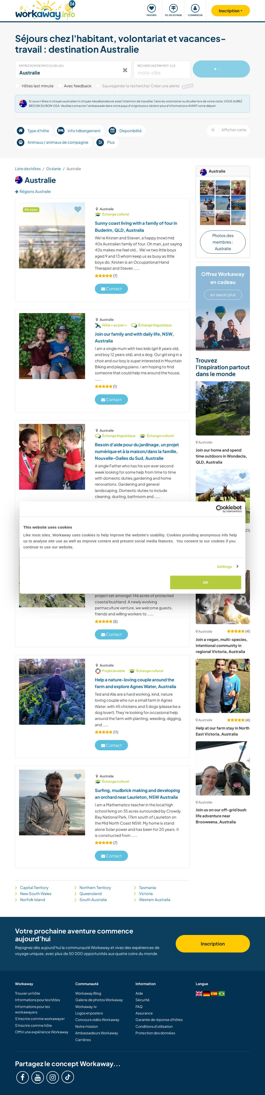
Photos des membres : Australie (223, 242)
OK (206, 582)
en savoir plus (223, 294)
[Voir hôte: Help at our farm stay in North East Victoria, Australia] (223, 686)
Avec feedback (77, 85)
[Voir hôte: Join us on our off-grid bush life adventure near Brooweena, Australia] (223, 768)
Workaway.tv (86, 1006)
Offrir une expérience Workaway (42, 1032)
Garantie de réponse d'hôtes (159, 1019)
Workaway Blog (88, 993)
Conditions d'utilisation (154, 1026)
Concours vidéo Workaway (97, 1019)
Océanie (53, 168)
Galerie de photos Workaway (99, 999)
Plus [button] (105, 142)
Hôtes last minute (37, 85)
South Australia (93, 899)
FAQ (139, 1006)
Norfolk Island (32, 899)
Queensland (91, 893)
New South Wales (35, 893)
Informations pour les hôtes (37, 999)
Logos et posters (89, 1013)
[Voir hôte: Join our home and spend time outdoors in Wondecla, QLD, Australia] (223, 408)
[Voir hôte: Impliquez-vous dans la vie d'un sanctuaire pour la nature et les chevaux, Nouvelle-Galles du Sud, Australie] (223, 496)
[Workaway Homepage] (45, 9)
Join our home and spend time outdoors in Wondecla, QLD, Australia (221, 456)
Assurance (144, 1013)
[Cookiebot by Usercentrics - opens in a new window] (220, 509)
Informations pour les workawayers (32, 1009)
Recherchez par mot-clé (156, 65)
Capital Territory (34, 887)
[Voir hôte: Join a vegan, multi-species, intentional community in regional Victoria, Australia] (223, 597)
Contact (111, 288)
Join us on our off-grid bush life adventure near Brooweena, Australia (221, 815)
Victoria (146, 893)
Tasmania (147, 887)
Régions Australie (33, 191)
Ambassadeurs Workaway (96, 1033)
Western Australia (154, 899)
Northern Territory (95, 887)
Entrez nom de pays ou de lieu (41, 65)
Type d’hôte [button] (33, 130)
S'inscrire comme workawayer (40, 1018)
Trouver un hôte (27, 993)
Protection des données (155, 1033)
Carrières (83, 1039)
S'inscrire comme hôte (33, 1025)
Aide (139, 993)
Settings (224, 566)
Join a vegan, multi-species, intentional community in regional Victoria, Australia (221, 645)
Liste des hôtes (28, 168)
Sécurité (143, 999)
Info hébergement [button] (79, 130)
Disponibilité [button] (125, 130)
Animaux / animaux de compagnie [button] (52, 142)
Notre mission (86, 1026)
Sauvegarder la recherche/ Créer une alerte (148, 85)
